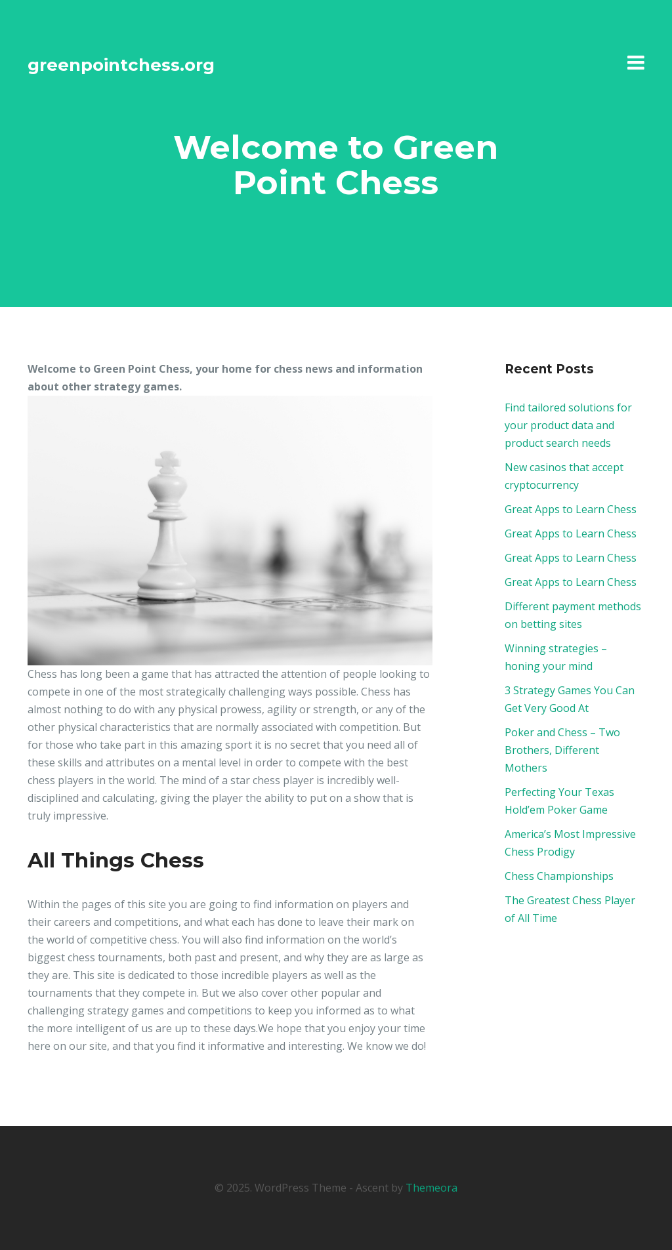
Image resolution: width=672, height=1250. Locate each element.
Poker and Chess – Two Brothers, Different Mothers (562, 750)
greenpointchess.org (121, 64)
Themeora (431, 1187)
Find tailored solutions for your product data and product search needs (568, 425)
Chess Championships (559, 876)
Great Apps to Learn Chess (571, 509)
